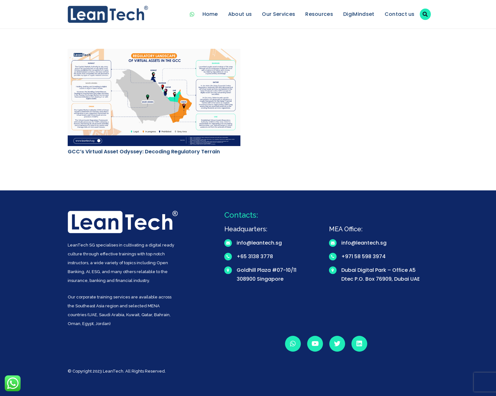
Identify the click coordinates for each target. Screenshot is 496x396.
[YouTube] (315, 344)
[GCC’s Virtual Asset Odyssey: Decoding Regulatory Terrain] (154, 53)
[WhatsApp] (192, 14)
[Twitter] (337, 344)
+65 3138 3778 (255, 256)
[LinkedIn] (359, 344)
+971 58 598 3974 (363, 256)
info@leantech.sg (259, 242)
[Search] (425, 14)
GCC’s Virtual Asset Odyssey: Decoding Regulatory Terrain (144, 151)
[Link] (108, 14)
